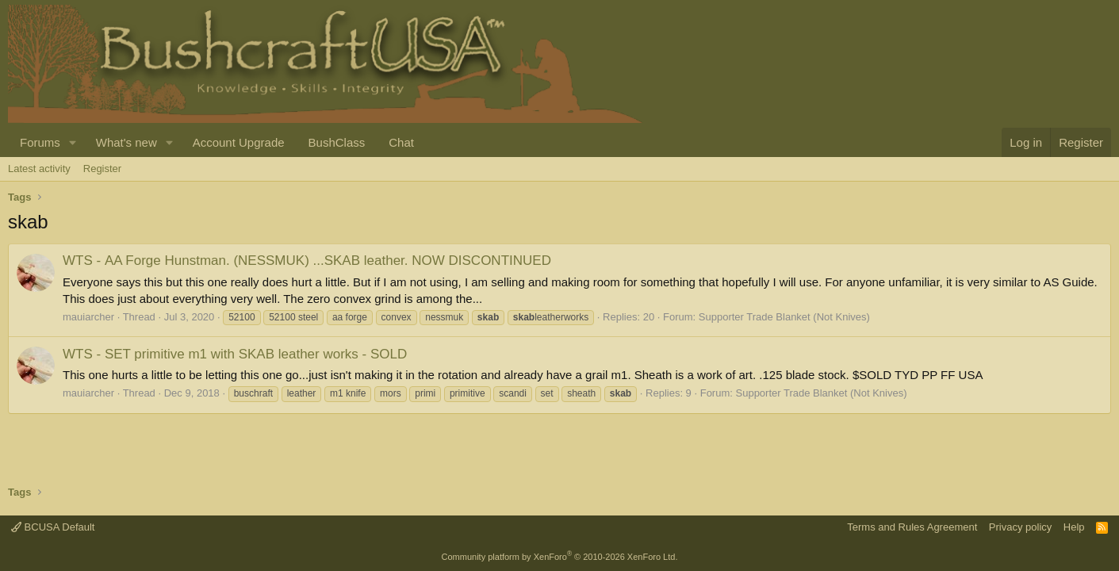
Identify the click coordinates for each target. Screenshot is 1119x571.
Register (102, 168)
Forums (40, 142)
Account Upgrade (239, 142)
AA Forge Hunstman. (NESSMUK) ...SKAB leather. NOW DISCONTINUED (307, 260)
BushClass (337, 142)
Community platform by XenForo (560, 556)
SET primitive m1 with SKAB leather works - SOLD (235, 354)
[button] (73, 142)
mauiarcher (88, 317)
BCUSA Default (53, 527)
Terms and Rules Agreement (912, 527)
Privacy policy (1020, 527)
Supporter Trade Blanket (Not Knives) (784, 317)
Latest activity (39, 168)
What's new (126, 142)
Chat (401, 142)
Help (1074, 527)
